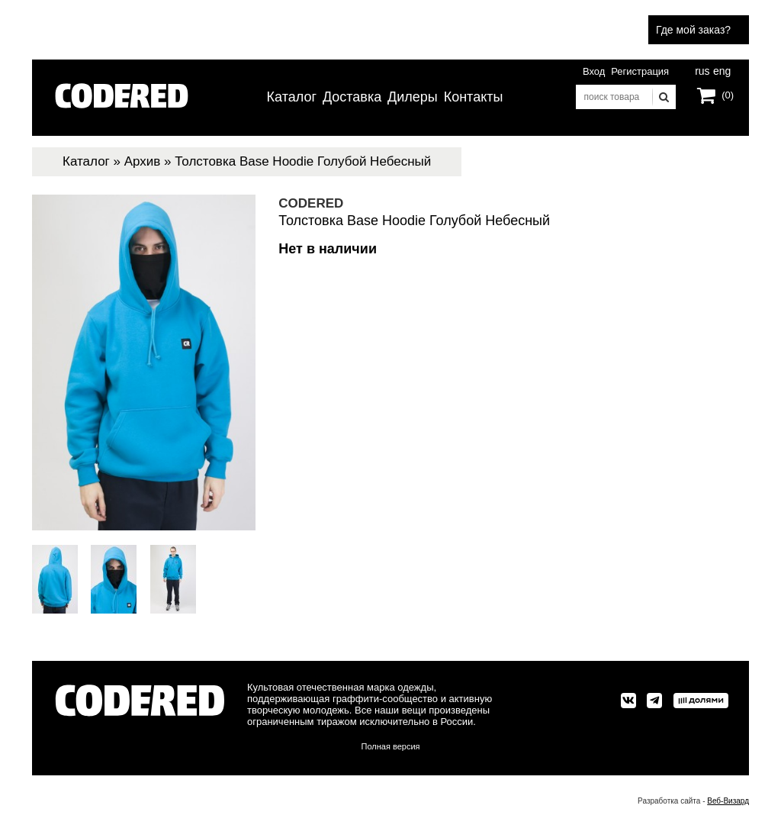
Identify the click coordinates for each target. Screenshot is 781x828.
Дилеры (412, 97)
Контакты (473, 97)
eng (720, 69)
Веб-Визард (728, 801)
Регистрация (640, 71)
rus (702, 69)
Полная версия (391, 746)
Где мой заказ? (693, 30)
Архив (142, 161)
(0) (728, 95)
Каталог (292, 97)
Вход (594, 71)
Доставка (352, 97)
